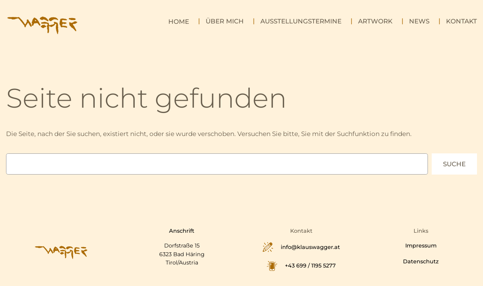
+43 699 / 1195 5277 (310, 265)
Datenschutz (421, 261)
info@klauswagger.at (310, 247)
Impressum (421, 245)
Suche (454, 164)
